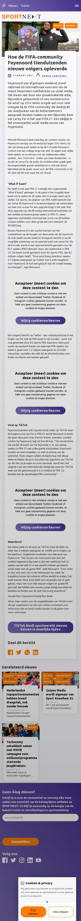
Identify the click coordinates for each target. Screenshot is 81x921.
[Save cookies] (33, 911)
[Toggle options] (47, 901)
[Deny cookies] (61, 911)
